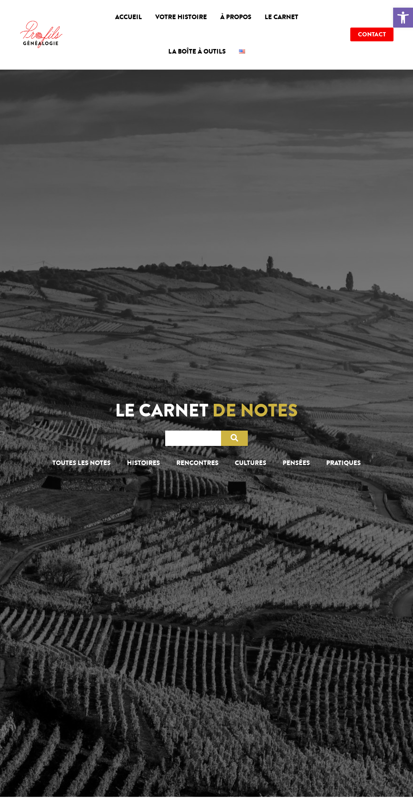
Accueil (128, 17)
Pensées (296, 463)
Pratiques (343, 463)
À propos (235, 17)
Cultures (250, 463)
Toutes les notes (81, 463)
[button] (403, 18)
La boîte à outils (197, 51)
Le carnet (281, 17)
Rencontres (197, 463)
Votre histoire (181, 17)
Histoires (143, 463)
